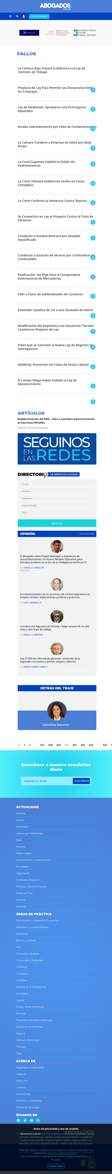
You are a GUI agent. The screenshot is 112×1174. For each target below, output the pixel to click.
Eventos (20, 899)
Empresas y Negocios (28, 880)
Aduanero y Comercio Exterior (32, 927)
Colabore (21, 1074)
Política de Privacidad (27, 1107)
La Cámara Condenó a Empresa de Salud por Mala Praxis (54, 144)
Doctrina (20, 906)
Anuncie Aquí (23, 1094)
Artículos (20, 813)
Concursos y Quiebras (27, 953)
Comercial (21, 967)
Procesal (20, 1013)
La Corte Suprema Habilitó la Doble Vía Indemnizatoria (46, 164)
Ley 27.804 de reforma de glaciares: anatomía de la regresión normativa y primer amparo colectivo (50, 660)
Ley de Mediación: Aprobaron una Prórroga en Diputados (52, 109)
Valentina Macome (56, 725)
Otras (19, 1053)
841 (75, 745)
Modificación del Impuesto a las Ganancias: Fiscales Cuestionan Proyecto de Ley (56, 327)
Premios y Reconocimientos (31, 886)
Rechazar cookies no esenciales (62, 1153)
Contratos (21, 980)
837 (42, 745)
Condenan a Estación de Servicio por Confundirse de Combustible (56, 257)
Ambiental (21, 933)
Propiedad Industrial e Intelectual (34, 1020)
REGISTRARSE (39, 16)
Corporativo (22, 973)
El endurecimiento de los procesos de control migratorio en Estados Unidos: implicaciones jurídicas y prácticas (55, 595)
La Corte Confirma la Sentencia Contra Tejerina (52, 201)
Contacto (21, 1087)
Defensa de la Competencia (31, 987)
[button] (10, 16)
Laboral (20, 1000)
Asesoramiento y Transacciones (33, 860)
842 (83, 745)
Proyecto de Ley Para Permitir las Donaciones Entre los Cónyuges (55, 89)
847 (105, 745)
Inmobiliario (22, 993)
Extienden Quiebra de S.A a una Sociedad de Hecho (55, 310)
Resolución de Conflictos (29, 1026)
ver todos (86, 534)
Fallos (19, 840)
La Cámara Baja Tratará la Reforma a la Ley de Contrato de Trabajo (51, 70)
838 (50, 745)
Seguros (20, 1033)
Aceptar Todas (56, 1166)
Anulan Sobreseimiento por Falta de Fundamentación (57, 127)
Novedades (22, 866)
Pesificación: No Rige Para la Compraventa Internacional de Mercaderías (49, 276)
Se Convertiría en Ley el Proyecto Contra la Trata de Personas (55, 218)
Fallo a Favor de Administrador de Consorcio (50, 294)
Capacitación (23, 873)
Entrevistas (22, 826)
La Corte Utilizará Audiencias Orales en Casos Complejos (51, 183)
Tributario (21, 1046)
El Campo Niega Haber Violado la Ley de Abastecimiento (47, 382)
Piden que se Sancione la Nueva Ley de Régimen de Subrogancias (55, 347)
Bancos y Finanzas (26, 940)
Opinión (20, 820)
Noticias (20, 846)
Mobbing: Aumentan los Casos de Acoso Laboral (53, 364)
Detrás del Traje (24, 893)
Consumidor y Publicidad (29, 960)
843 (91, 745)
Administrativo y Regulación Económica (37, 920)
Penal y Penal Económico (30, 1007)
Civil (18, 947)
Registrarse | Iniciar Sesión (30, 1067)
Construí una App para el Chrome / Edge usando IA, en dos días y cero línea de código (54, 628)
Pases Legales (24, 853)
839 (59, 745)
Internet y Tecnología (27, 1040)
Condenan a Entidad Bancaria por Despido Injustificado (49, 238)
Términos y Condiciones (29, 1100)
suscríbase (82, 781)
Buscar (57, 523)
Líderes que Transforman (29, 833)
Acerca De (21, 1080)
